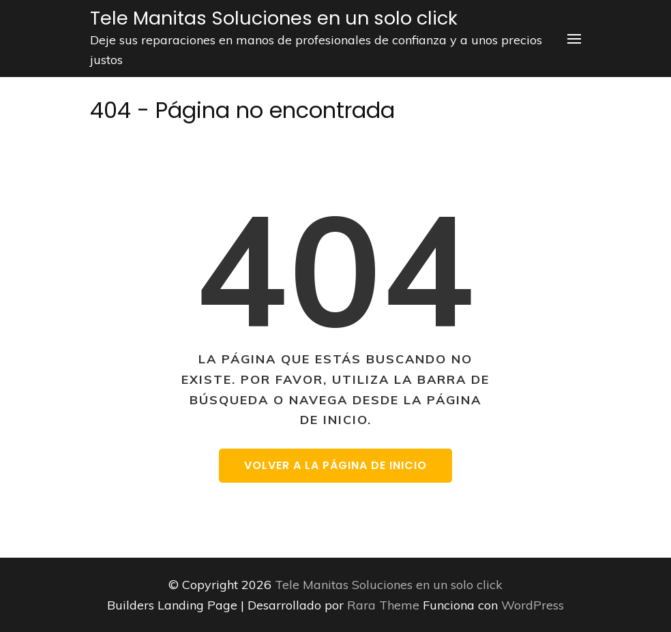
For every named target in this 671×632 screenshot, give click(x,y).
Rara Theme (385, 605)
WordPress (532, 605)
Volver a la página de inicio (335, 465)
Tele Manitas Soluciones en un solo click (274, 18)
